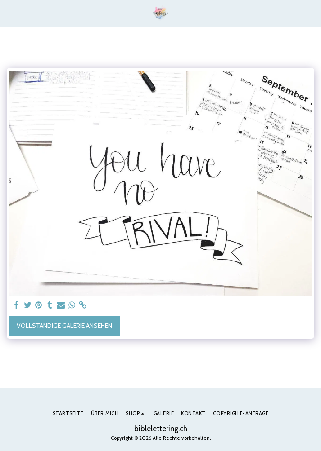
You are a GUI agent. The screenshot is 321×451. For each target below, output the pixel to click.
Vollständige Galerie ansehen (64, 326)
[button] (10, 13)
